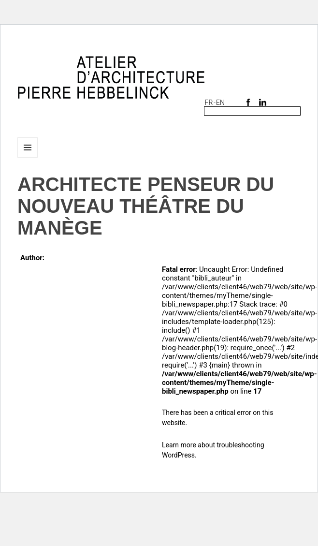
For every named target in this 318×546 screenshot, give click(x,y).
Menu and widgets (28, 157)
